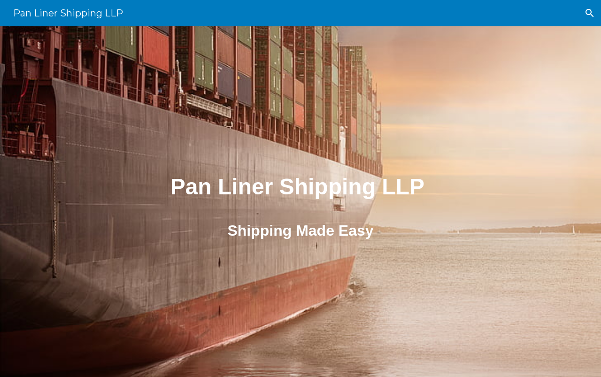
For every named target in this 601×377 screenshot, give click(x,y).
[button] (589, 13)
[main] (300, 182)
